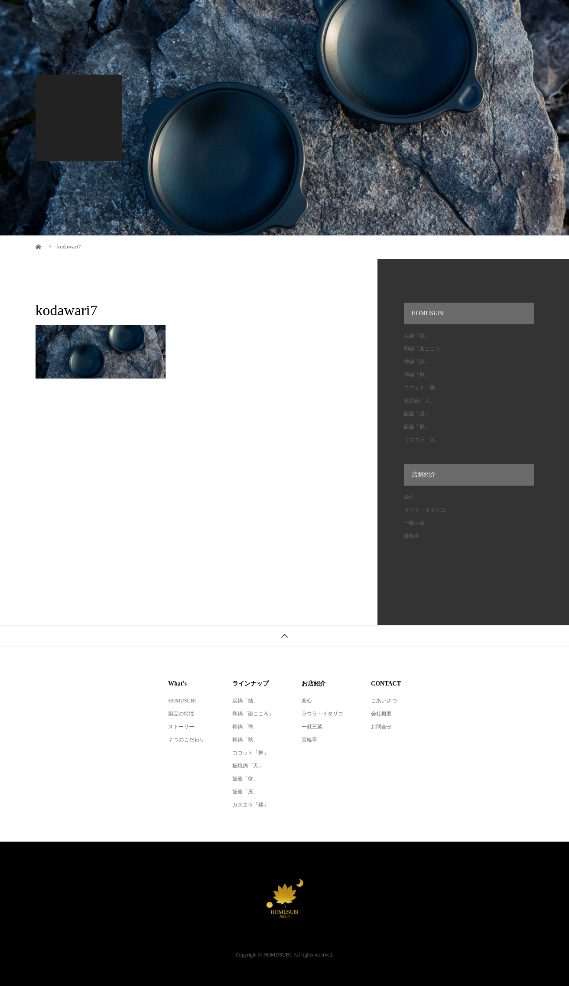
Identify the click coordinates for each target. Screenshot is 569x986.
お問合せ (381, 727)
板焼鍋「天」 (419, 401)
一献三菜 (414, 523)
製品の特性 (181, 714)
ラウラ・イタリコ (424, 510)
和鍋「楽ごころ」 (424, 349)
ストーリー (181, 727)
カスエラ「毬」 (422, 440)
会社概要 (381, 714)
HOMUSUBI (182, 701)
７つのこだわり (186, 740)
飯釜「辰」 (417, 427)
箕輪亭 (411, 536)
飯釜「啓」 (417, 414)
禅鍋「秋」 (417, 375)
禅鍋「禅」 (417, 362)
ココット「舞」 (422, 388)
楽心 (409, 497)
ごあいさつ (384, 701)
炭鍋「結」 (417, 336)
